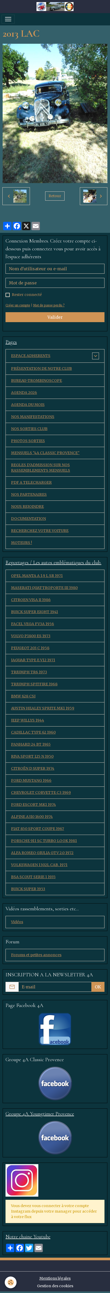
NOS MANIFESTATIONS (32, 416)
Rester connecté (27, 294)
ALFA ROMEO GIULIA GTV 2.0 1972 (42, 852)
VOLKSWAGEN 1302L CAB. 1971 (39, 864)
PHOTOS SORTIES (28, 440)
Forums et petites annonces (36, 955)
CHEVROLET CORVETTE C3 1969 (41, 792)
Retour (55, 196)
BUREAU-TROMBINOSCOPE (36, 380)
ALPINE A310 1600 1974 (32, 816)
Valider (55, 317)
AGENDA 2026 (24, 392)
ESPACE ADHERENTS (30, 355)
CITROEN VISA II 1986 (31, 599)
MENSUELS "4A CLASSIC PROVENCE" (45, 452)
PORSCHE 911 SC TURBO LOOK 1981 (44, 840)
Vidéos (17, 922)
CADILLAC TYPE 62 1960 (33, 732)
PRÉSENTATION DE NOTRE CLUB (41, 368)
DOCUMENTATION (28, 518)
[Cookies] (11, 1282)
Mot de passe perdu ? (49, 305)
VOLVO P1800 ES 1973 (30, 636)
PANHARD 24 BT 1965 (31, 744)
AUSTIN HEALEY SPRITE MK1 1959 (42, 708)
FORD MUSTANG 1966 (31, 780)
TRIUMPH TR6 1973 (29, 672)
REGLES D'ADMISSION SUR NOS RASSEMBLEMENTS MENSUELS (40, 468)
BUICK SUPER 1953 (28, 889)
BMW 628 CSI (23, 696)
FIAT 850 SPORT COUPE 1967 (37, 828)
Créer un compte (18, 305)
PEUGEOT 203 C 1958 (30, 648)
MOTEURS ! (21, 542)
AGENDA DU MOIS (28, 404)
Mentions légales (55, 1278)
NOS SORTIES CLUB (29, 428)
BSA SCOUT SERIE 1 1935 (33, 876)
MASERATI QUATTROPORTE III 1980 (44, 587)
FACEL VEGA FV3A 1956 (32, 623)
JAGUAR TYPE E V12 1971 (33, 660)
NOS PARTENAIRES (29, 494)
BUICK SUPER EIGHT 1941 (34, 611)
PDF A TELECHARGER (31, 482)
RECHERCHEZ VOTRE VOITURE (40, 530)
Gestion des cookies (55, 1286)
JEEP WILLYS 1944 (27, 720)
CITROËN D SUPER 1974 (32, 768)
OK (98, 986)
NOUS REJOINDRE (27, 506)
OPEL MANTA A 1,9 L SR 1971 (37, 575)
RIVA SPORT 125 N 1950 (32, 756)
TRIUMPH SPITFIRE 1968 (34, 684)
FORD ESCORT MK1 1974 (33, 804)
